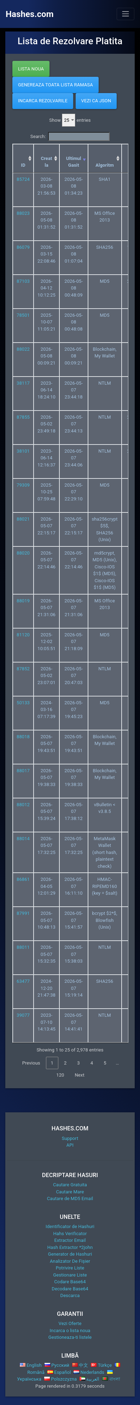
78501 (23, 315)
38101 (23, 451)
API (70, 1145)
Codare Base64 (70, 1281)
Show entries (70, 120)
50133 (23, 702)
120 (60, 1075)
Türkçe (101, 1365)
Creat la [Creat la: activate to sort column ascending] (46, 162)
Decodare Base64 (70, 1288)
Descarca (70, 1295)
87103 (23, 281)
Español (59, 1372)
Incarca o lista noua (69, 1330)
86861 (23, 879)
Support (70, 1138)
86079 (23, 247)
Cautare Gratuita (70, 1184)
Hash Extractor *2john (70, 1247)
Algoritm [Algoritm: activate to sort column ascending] (104, 165)
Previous (31, 1063)
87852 (23, 668)
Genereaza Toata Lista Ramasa (55, 84)
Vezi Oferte (70, 1323)
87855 (23, 417)
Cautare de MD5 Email (70, 1198)
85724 (23, 179)
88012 (23, 804)
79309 (23, 485)
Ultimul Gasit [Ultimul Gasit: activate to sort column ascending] (73, 162)
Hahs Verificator (70, 1233)
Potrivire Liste (70, 1268)
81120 (23, 634)
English (31, 1365)
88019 (23, 600)
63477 (23, 981)
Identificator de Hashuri (70, 1226)
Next (79, 1075)
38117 (23, 383)
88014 (23, 838)
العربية (89, 1379)
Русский (57, 1365)
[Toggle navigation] (125, 14)
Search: (70, 136)
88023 (23, 213)
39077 (23, 1015)
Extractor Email (70, 1240)
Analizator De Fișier (70, 1261)
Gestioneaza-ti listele (70, 1337)
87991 (23, 913)
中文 (80, 1365)
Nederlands (89, 1372)
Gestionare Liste (70, 1275)
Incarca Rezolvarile (43, 100)
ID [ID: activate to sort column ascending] (23, 165)
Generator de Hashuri (70, 1254)
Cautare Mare (70, 1191)
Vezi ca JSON (96, 100)
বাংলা (111, 1379)
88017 (23, 770)
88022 (23, 349)
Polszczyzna (60, 1379)
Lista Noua (31, 68)
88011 (23, 947)
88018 (23, 736)
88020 (23, 553)
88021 (23, 519)
